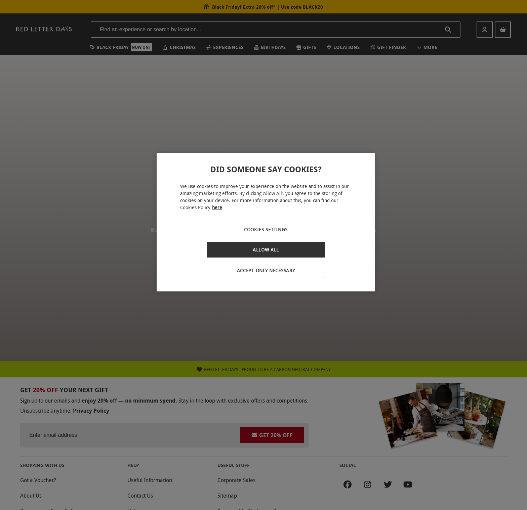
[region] (266, 222)
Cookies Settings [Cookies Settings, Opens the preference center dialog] (266, 229)
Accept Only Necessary (266, 270)
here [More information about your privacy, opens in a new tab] (217, 207)
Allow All (266, 249)
